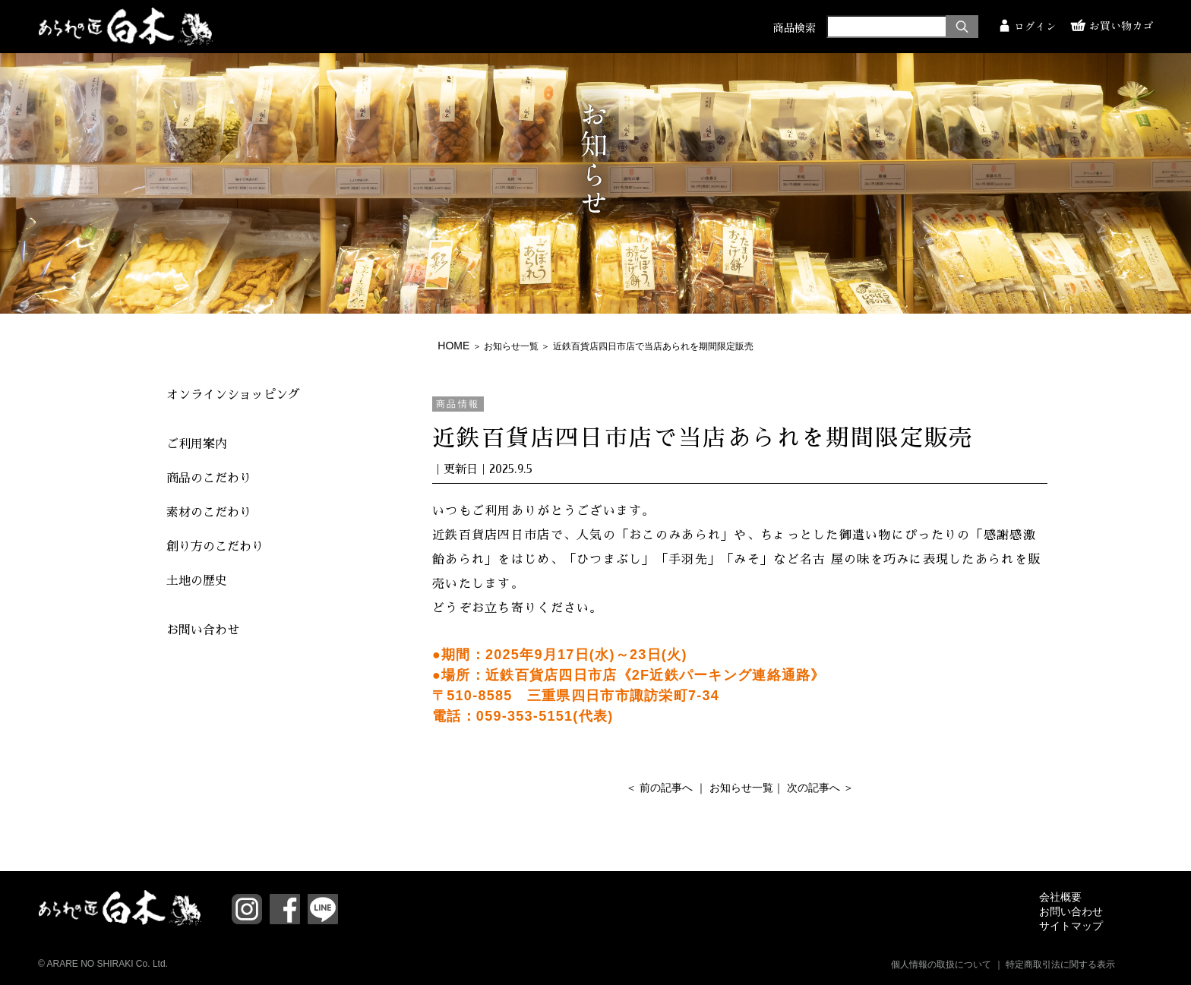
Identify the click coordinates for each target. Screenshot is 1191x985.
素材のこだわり (208, 513)
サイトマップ (1071, 926)
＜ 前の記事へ (659, 787)
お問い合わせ (202, 630)
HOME (453, 345)
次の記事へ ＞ (820, 787)
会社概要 (1060, 897)
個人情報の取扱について (941, 964)
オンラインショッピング (233, 395)
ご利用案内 (196, 444)
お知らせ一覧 (511, 346)
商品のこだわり (208, 478)
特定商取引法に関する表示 (1060, 964)
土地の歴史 (196, 581)
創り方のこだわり (215, 547)
